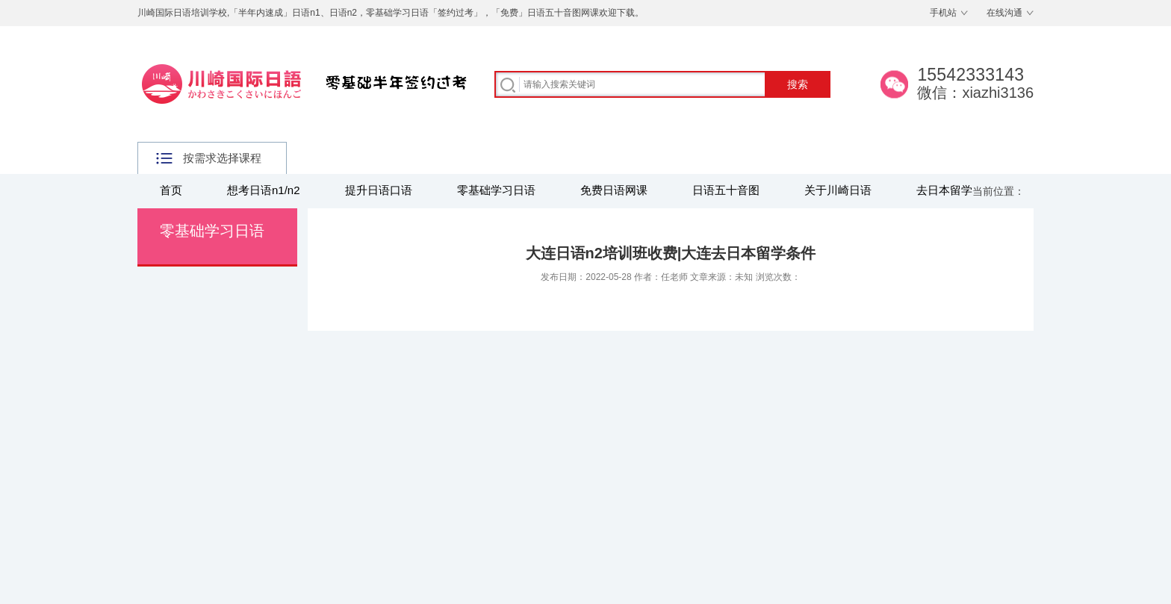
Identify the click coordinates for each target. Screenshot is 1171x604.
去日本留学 (944, 190)
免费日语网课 (613, 190)
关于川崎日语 (838, 190)
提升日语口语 (378, 190)
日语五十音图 (726, 190)
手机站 (943, 12)
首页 (171, 190)
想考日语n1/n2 (263, 190)
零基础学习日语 (496, 190)
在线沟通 (1004, 12)
